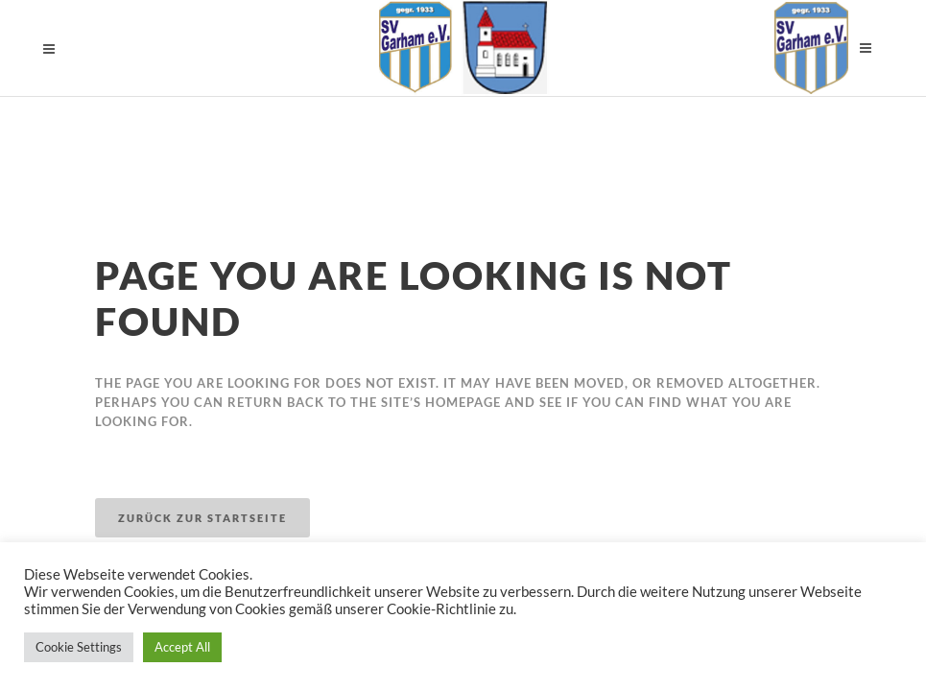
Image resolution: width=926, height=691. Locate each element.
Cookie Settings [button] (79, 647)
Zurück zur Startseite (202, 518)
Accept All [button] (182, 647)
